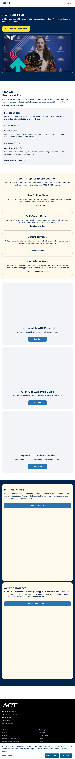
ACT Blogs (42, 730)
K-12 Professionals (11, 714)
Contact (41, 741)
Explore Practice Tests (13, 143)
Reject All (66, 755)
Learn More (37, 466)
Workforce (8, 720)
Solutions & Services (9, 738)
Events (4, 736)
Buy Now (37, 339)
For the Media (43, 736)
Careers (5, 733)
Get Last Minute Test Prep (37, 271)
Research (42, 733)
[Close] (72, 746)
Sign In (41, 738)
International (9, 723)
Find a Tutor (37, 505)
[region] (37, 751)
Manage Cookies (7, 755)
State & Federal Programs (10, 741)
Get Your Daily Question (14, 161)
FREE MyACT (48, 185)
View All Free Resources (14, 106)
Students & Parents (11, 711)
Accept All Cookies (52, 755)
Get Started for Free (37, 205)
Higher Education (10, 717)
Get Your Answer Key (37, 604)
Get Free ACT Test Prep (16, 29)
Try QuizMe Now (11, 125)
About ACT (5, 730)
